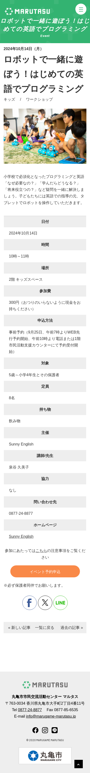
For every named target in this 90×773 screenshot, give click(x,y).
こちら (41, 551)
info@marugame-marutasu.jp (51, 716)
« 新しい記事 (19, 628)
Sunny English (21, 536)
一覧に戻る (44, 628)
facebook (29, 603)
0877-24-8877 (30, 710)
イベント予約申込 (45, 572)
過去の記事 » (71, 628)
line (60, 603)
